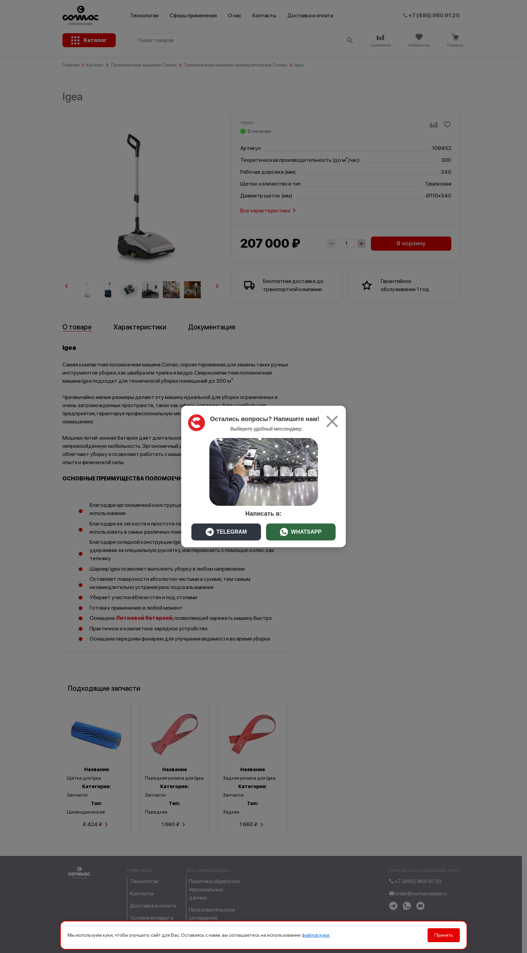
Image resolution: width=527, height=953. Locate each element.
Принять (443, 935)
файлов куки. (316, 935)
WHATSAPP (300, 532)
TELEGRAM (226, 532)
